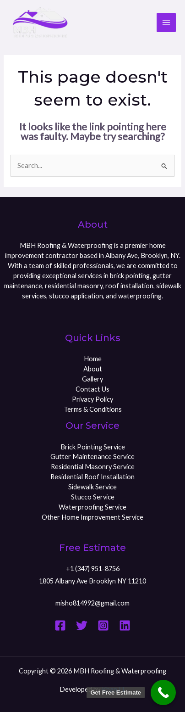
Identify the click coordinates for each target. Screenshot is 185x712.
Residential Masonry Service (93, 467)
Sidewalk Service (92, 487)
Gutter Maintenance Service (92, 456)
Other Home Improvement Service (92, 517)
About (92, 369)
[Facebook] (60, 625)
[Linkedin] (125, 625)
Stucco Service (92, 497)
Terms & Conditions (93, 409)
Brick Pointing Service (92, 447)
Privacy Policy (92, 399)
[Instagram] (103, 625)
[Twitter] (81, 625)
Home (93, 359)
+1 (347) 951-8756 (93, 568)
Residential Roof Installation (92, 477)
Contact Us (92, 389)
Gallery (92, 379)
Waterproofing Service (92, 507)
